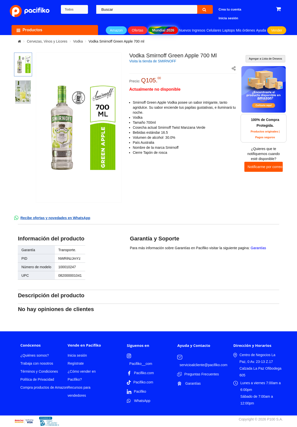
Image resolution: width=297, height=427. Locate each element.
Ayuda (261, 30)
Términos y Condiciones (39, 371)
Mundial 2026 (163, 30)
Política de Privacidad (37, 379)
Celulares (214, 30)
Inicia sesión (77, 355)
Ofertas (137, 30)
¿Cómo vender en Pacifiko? (82, 375)
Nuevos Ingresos (192, 30)
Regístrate (76, 363)
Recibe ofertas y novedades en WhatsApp (55, 218)
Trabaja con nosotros (36, 363)
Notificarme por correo (265, 167)
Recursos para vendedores (79, 391)
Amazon (116, 30)
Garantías (258, 248)
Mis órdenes (245, 30)
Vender (276, 30)
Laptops (228, 30)
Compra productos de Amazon (44, 387)
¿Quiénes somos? (34, 355)
